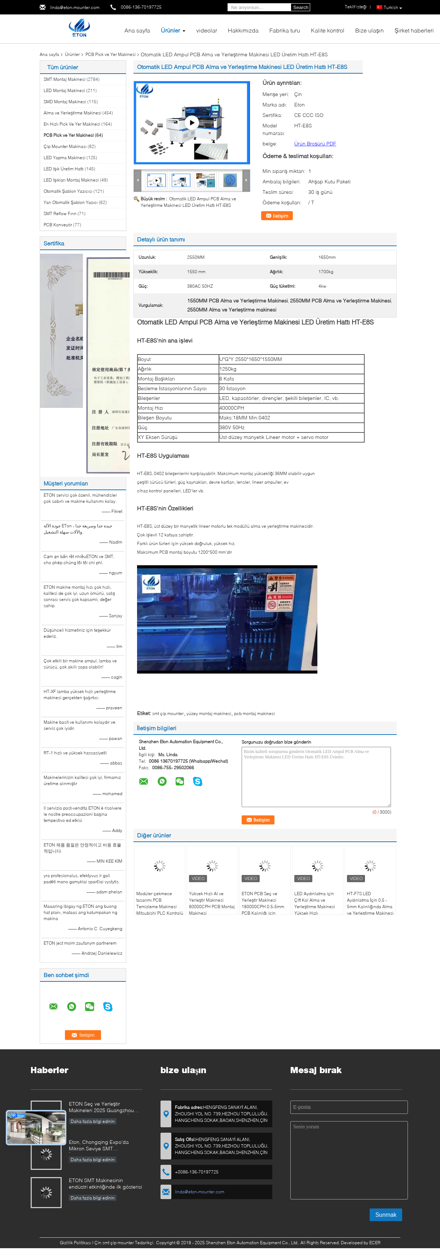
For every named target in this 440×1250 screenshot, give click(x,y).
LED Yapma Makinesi (64, 157)
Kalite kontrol (327, 30)
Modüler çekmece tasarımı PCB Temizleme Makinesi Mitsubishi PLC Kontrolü (159, 903)
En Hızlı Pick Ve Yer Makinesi (72, 124)
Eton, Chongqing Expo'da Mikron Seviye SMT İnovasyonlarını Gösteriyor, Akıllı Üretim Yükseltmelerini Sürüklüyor (105, 1146)
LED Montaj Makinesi (64, 90)
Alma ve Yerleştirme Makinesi (72, 113)
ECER (374, 1242)
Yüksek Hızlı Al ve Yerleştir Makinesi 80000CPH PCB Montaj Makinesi (212, 903)
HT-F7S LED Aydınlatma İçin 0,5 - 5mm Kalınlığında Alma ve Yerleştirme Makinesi (370, 903)
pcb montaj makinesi (254, 713)
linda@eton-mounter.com (75, 7)
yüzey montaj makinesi (208, 713)
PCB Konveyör (58, 224)
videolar (206, 30)
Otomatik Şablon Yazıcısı (68, 191)
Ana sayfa (137, 30)
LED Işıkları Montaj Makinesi (71, 180)
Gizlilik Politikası (75, 1242)
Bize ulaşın (369, 30)
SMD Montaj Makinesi (65, 101)
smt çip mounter (168, 713)
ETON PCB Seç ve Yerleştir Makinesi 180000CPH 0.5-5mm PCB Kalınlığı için (263, 903)
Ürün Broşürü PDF (315, 143)
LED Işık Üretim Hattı (64, 168)
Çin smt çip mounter (114, 1242)
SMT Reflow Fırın (60, 213)
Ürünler (170, 30)
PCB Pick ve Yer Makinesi (110, 54)
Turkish (393, 7)
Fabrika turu (284, 30)
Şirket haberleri (414, 30)
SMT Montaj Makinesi (64, 79)
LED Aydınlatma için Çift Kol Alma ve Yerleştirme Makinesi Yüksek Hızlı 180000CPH (314, 906)
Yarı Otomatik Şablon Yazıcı (71, 202)
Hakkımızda (243, 30)
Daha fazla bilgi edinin (93, 1121)
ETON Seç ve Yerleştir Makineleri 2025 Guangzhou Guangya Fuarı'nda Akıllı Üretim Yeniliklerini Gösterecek (105, 1108)
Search (300, 7)
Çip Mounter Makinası (65, 146)
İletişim (280, 216)
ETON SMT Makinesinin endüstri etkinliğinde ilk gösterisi (105, 1183)
